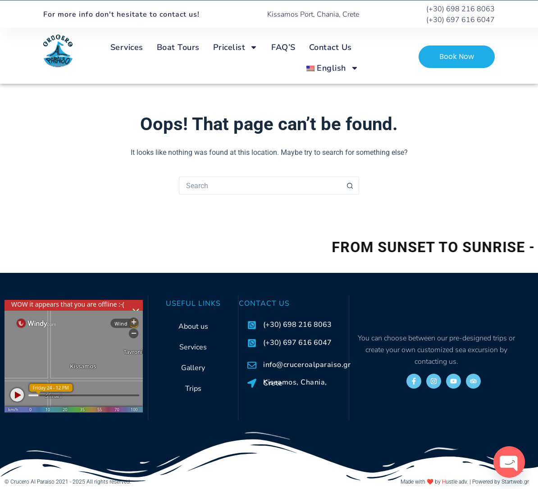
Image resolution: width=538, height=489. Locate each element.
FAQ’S (283, 47)
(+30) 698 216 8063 (297, 325)
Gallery (193, 368)
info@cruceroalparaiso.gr (307, 365)
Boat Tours (178, 47)
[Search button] (350, 186)
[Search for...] (260, 186)
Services (126, 47)
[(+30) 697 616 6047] (251, 343)
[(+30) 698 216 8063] (251, 325)
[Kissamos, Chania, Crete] (251, 383)
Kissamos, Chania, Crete (295, 382)
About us (193, 326)
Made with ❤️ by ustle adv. (434, 482)
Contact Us (330, 47)
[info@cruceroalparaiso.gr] (251, 365)
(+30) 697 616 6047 (297, 343)
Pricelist (235, 47)
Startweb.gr (515, 482)
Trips (193, 389)
